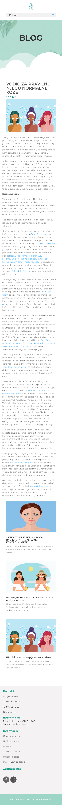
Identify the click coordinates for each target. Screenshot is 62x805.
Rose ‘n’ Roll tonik (46, 243)
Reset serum (48, 343)
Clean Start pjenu (39, 234)
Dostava (7, 746)
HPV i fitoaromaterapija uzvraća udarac (29, 657)
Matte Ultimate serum (41, 486)
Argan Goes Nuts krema (28, 343)
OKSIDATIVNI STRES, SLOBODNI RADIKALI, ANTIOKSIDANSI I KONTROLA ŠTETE (25, 540)
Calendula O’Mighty (22, 271)
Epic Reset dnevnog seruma (26, 259)
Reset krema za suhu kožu (15, 346)
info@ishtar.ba (10, 696)
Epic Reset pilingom (22, 462)
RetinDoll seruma (18, 256)
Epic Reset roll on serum (15, 367)
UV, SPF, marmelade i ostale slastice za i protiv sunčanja (29, 599)
